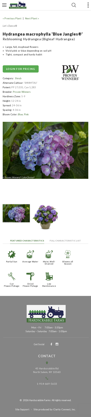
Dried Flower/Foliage (30, 285)
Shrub (18, 78)
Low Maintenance (49, 285)
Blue (20, 114)
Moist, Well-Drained (49, 262)
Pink (26, 114)
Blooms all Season (67, 262)
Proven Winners (22, 91)
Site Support (22, 409)
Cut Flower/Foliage (11, 285)
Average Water (30, 261)
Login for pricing (20, 68)
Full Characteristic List (65, 240)
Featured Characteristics (27, 240)
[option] (45, 150)
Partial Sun (11, 261)
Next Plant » (32, 18)
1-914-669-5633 (50, 383)
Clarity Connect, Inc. (64, 409)
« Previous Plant (12, 18)
